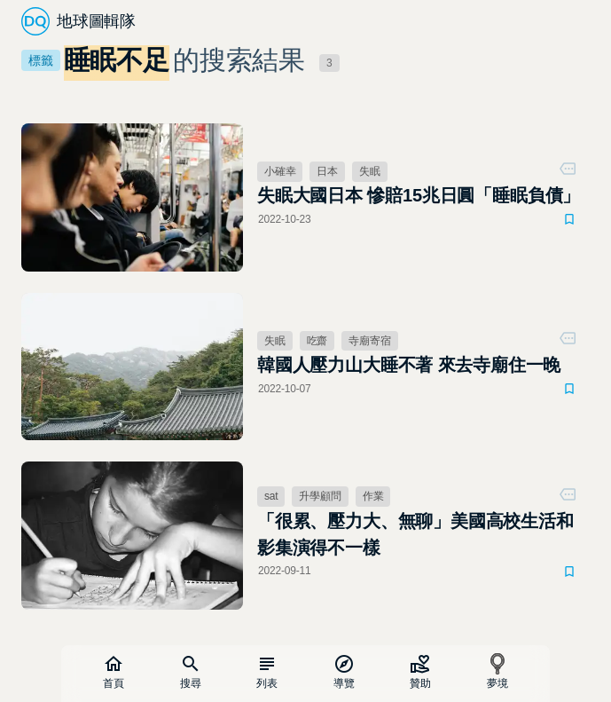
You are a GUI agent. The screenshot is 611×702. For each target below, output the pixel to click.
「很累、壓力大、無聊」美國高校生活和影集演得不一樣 (415, 534)
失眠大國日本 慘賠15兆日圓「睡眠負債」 (418, 195)
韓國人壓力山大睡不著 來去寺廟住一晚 (408, 365)
